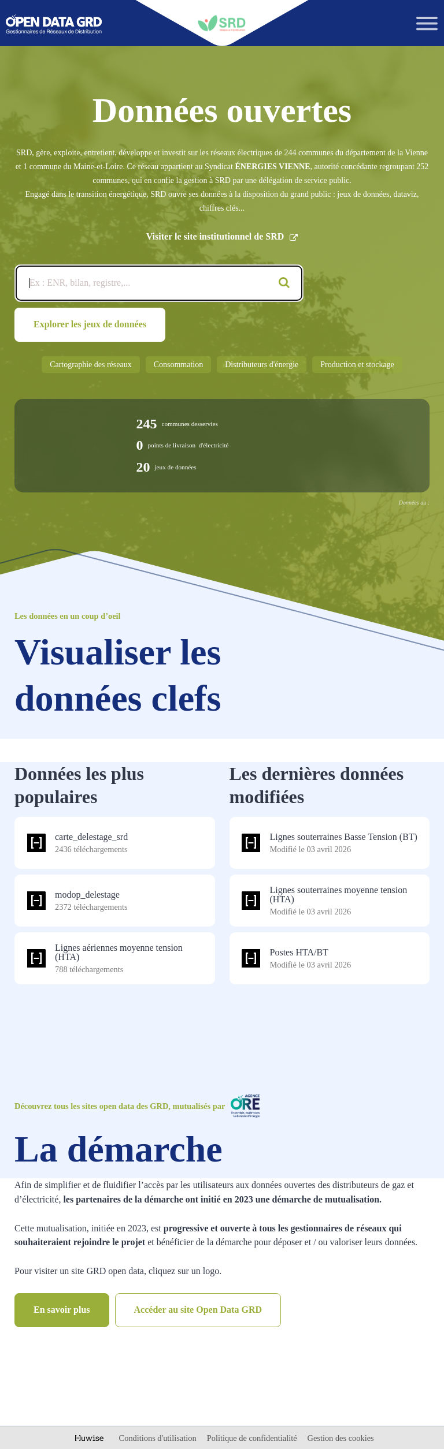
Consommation (179, 364)
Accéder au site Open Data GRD (198, 1309)
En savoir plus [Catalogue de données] (62, 1309)
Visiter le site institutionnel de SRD (222, 236)
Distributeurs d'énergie (261, 364)
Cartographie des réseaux (91, 364)
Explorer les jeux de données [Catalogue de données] (90, 324)
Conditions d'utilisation (159, 1438)
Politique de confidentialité (253, 1438)
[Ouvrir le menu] (427, 23)
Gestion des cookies (341, 1438)
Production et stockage (357, 364)
